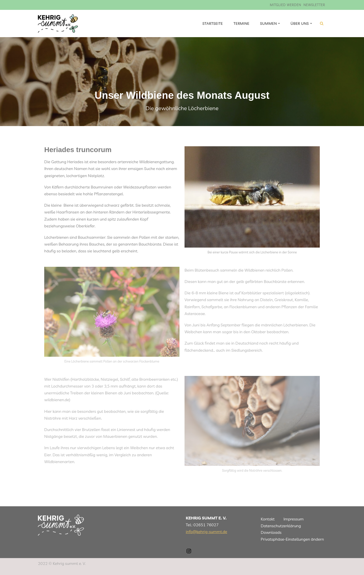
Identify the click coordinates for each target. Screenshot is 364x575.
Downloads (271, 532)
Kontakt (268, 518)
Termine (241, 23)
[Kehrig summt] (58, 23)
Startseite (212, 23)
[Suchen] (322, 23)
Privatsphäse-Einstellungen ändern (292, 539)
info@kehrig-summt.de (206, 531)
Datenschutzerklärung (281, 525)
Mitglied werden (285, 5)
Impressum (293, 518)
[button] (279, 23)
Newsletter (314, 5)
